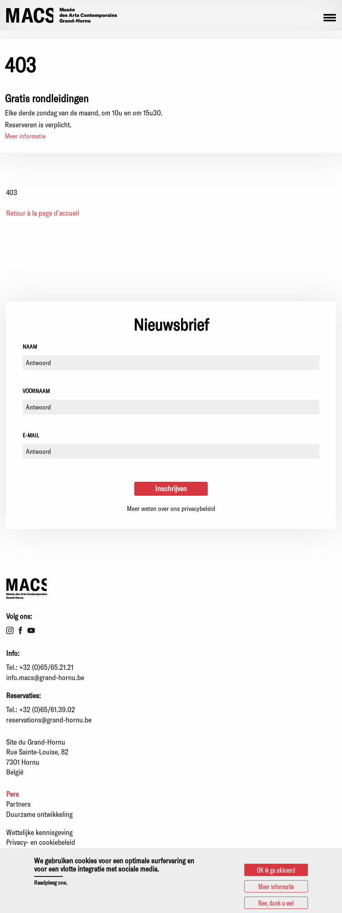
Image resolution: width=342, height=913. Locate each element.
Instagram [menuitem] (10, 630)
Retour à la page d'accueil (42, 212)
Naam (30, 346)
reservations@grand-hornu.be (49, 719)
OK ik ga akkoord (276, 870)
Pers (12, 793)
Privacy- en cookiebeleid (40, 841)
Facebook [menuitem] (20, 630)
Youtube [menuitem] (31, 630)
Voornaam (36, 390)
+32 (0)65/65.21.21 (46, 667)
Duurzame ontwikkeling (39, 814)
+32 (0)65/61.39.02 (47, 709)
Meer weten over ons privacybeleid (171, 508)
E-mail (31, 435)
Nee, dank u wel (276, 903)
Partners (18, 803)
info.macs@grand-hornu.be (45, 677)
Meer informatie (25, 136)
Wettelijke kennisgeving (39, 832)
